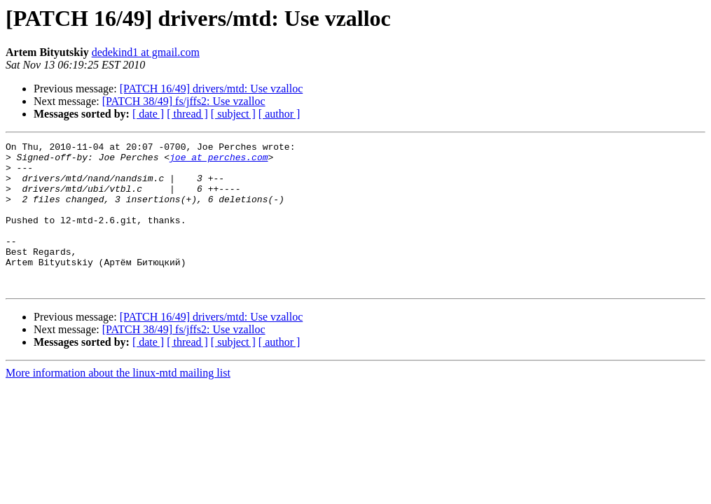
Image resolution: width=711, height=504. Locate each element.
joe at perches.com (219, 161)
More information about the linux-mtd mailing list (118, 402)
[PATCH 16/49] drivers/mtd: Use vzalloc (211, 88)
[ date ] (148, 114)
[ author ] (279, 114)
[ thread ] (187, 114)
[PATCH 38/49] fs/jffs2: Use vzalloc (183, 101)
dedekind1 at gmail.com (146, 52)
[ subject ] (233, 114)
